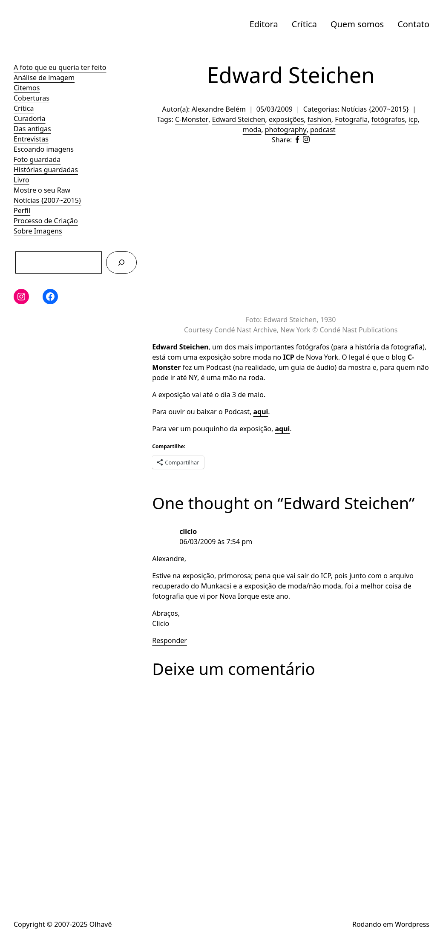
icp (413, 119)
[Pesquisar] (121, 262)
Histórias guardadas (46, 169)
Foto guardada (37, 159)
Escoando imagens (44, 149)
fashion (319, 119)
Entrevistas (31, 139)
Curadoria (30, 118)
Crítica (304, 24)
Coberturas (31, 98)
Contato (413, 24)
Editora (264, 24)
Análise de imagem (44, 77)
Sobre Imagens (38, 231)
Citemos (27, 87)
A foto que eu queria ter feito (60, 67)
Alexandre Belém (219, 109)
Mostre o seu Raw (42, 190)
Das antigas (32, 128)
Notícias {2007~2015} (47, 200)
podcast (322, 129)
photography (286, 129)
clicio (188, 531)
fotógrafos (388, 119)
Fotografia (351, 119)
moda (252, 129)
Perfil (22, 210)
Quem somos (357, 24)
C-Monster (191, 119)
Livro (21, 180)
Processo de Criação (46, 220)
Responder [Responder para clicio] (169, 640)
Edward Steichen (238, 119)
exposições (286, 119)
